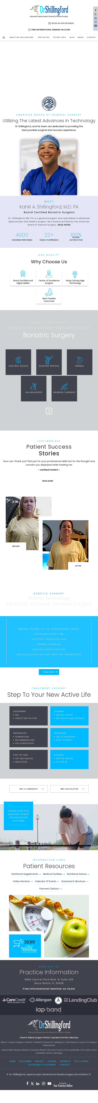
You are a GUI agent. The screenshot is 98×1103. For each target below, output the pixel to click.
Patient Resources (49, 866)
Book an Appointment (63, 23)
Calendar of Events (45, 881)
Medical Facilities (52, 874)
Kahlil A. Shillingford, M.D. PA (49, 207)
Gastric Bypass (49, 365)
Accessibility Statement (42, 1064)
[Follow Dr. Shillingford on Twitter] (95, 15)
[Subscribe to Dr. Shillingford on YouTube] (95, 26)
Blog (72, 37)
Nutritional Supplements (24, 874)
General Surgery (64, 392)
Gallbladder (33, 392)
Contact (91, 37)
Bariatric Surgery (49, 335)
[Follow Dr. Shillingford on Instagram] (95, 22)
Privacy (39, 1061)
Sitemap (52, 1061)
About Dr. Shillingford (21, 37)
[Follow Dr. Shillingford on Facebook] (95, 11)
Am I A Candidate (28, 789)
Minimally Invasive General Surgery (49, 604)
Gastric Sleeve (18, 365)
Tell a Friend (81, 1061)
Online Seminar (21, 881)
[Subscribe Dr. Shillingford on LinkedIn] (95, 19)
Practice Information (49, 972)
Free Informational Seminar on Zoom (51, 29)
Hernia (79, 365)
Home (13, 1061)
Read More (64, 224)
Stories (49, 450)
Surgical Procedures (49, 322)
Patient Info (59, 37)
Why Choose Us (49, 261)
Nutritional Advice (77, 874)
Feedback (65, 1061)
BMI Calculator (69, 789)
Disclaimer (25, 1061)
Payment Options (49, 888)
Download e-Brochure (73, 881)
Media (81, 37)
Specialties (44, 37)
